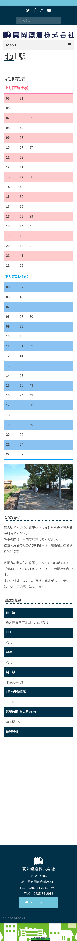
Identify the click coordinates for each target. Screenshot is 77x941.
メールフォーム (38, 902)
